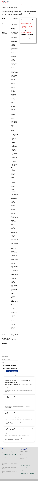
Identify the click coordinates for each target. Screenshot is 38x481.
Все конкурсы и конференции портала (11, 451)
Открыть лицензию (23, 459)
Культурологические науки (26, 4)
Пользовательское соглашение (26, 465)
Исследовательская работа (26, 36)
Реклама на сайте (24, 471)
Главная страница (5, 4)
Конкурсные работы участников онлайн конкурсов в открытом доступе (10, 456)
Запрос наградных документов (26, 468)
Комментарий (5, 343)
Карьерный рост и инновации (9, 458)
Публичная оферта (24, 464)
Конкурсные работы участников (15, 4)
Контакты (22, 470)
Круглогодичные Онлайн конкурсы (10, 452)
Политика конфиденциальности (26, 467)
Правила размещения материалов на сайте (27, 474)
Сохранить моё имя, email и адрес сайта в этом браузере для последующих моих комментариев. (10, 367)
